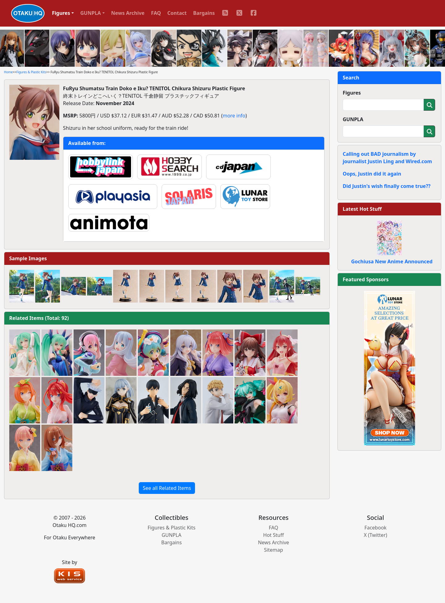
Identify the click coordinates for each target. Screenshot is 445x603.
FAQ (156, 13)
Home (8, 72)
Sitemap (273, 549)
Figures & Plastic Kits (31, 72)
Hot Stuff (273, 535)
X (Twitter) (375, 535)
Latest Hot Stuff (362, 209)
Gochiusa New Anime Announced (391, 261)
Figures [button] (61, 13)
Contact (177, 13)
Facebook (375, 527)
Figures (352, 92)
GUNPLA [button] (90, 13)
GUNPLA (353, 119)
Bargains (204, 13)
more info (234, 115)
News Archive (128, 13)
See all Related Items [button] (167, 488)
